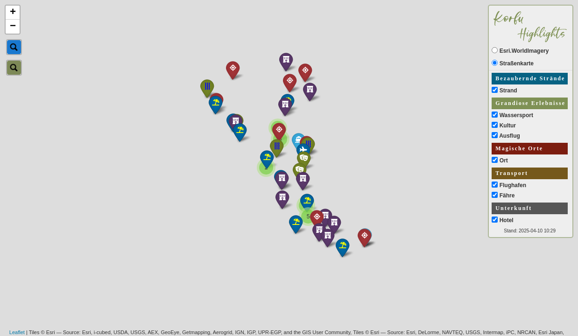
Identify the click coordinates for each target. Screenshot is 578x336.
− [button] (13, 27)
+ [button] (13, 13)
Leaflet (17, 332)
